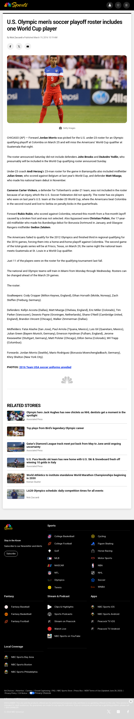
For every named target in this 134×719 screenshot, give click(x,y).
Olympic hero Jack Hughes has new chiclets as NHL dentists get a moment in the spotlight (76, 414)
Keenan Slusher (34, 482)
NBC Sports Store (64, 690)
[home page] (16, 5)
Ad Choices (9, 690)
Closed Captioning (42, 690)
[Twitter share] (19, 46)
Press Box (78, 690)
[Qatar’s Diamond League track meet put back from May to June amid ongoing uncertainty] (15, 447)
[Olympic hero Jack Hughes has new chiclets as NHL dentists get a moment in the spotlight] (15, 416)
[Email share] (27, 46)
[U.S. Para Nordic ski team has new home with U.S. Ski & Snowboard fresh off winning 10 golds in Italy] (15, 462)
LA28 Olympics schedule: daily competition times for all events (65, 490)
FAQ (53, 690)
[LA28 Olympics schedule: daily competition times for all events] (15, 494)
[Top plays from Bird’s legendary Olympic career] (15, 431)
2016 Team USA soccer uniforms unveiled (45, 367)
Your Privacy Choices (44, 693)
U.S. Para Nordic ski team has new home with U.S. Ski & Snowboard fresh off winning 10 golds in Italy (73, 461)
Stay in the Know (12, 540)
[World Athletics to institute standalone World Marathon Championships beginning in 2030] (15, 478)
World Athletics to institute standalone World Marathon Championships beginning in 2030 (76, 477)
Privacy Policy (11, 693)
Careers (29, 690)
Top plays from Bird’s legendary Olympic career (55, 428)
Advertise (20, 690)
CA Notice (22, 693)
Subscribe (11, 554)
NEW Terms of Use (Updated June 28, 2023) (103, 690)
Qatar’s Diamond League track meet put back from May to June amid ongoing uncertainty (74, 445)
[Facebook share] (10, 46)
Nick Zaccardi (16, 37)
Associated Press (35, 419)
